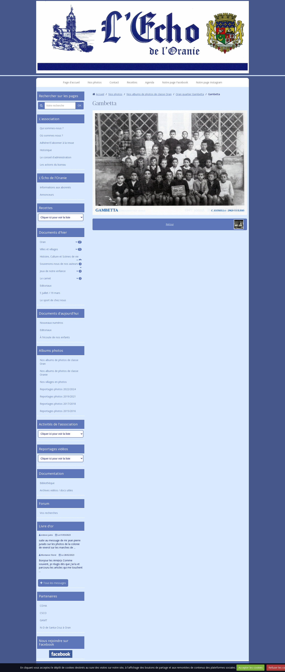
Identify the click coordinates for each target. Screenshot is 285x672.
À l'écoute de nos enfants (55, 337)
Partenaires (48, 596)
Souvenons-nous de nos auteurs (61, 263)
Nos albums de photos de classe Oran (59, 361)
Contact (114, 82)
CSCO (43, 613)
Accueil (100, 94)
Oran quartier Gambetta (190, 94)
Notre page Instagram (209, 82)
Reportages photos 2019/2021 (58, 396)
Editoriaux (45, 285)
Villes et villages (61, 249)
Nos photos (95, 82)
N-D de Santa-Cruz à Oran (55, 627)
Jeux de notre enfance (61, 271)
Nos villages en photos (53, 382)
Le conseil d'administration (55, 157)
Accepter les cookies (250, 667)
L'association (49, 119)
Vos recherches (49, 513)
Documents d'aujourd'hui (59, 313)
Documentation (51, 473)
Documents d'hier (53, 232)
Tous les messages (53, 583)
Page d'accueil (71, 82)
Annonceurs (47, 194)
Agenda (149, 82)
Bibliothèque (47, 483)
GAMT (43, 620)
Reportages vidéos (53, 449)
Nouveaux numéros (51, 322)
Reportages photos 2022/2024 (58, 389)
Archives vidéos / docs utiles (56, 490)
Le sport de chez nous (53, 300)
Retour (170, 224)
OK (79, 105)
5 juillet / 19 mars (50, 293)
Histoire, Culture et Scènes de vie (61, 257)
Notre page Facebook (175, 82)
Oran (61, 242)
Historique (46, 150)
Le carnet (61, 278)
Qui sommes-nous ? (51, 128)
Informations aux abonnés (55, 187)
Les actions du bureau (53, 164)
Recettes (132, 82)
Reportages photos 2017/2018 (58, 403)
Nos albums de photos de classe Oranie (59, 372)
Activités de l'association (58, 424)
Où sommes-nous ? (51, 135)
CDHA (43, 605)
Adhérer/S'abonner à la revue (57, 142)
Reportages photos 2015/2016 (58, 411)
